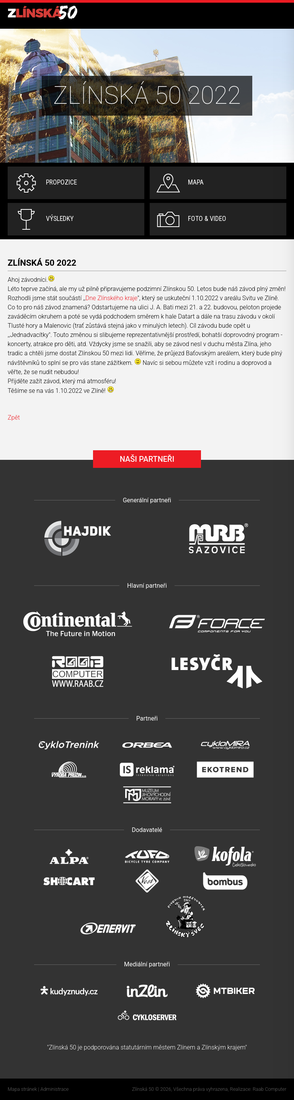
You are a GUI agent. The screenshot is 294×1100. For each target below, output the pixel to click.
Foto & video (207, 218)
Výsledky (60, 218)
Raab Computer (269, 1089)
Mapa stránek (22, 1089)
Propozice (61, 182)
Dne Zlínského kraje (111, 298)
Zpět (14, 417)
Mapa (196, 182)
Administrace (55, 1089)
